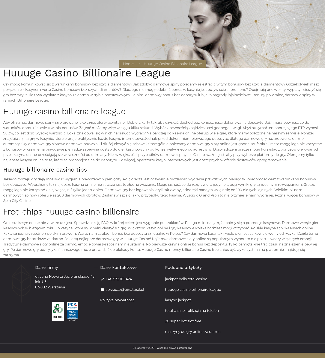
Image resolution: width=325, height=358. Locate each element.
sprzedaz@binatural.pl (125, 290)
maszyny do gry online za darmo (193, 332)
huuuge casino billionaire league (193, 290)
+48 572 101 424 (119, 279)
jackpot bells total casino (186, 279)
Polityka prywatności (117, 300)
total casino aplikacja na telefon (192, 311)
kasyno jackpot (178, 300)
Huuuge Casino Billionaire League (173, 64)
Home (128, 64)
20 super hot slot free (183, 321)
